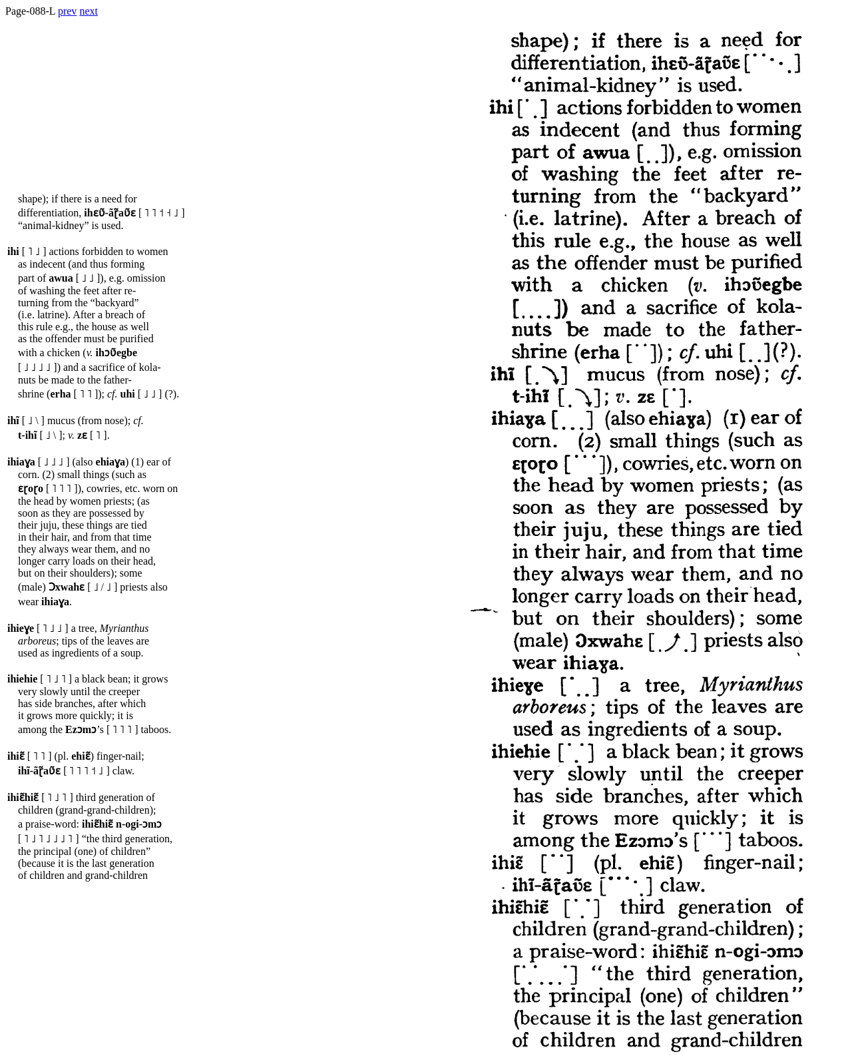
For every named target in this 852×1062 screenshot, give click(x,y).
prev (67, 11)
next (88, 11)
